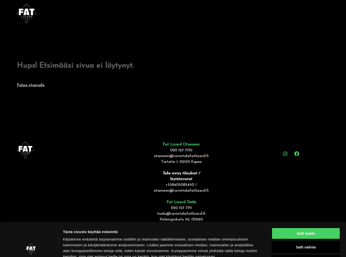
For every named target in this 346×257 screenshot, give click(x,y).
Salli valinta (306, 213)
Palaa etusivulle (31, 85)
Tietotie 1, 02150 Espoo (181, 162)
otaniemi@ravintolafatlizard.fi (181, 156)
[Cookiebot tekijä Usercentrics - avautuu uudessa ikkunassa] (31, 247)
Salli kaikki (306, 199)
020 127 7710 (181, 150)
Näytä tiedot (257, 247)
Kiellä (306, 227)
